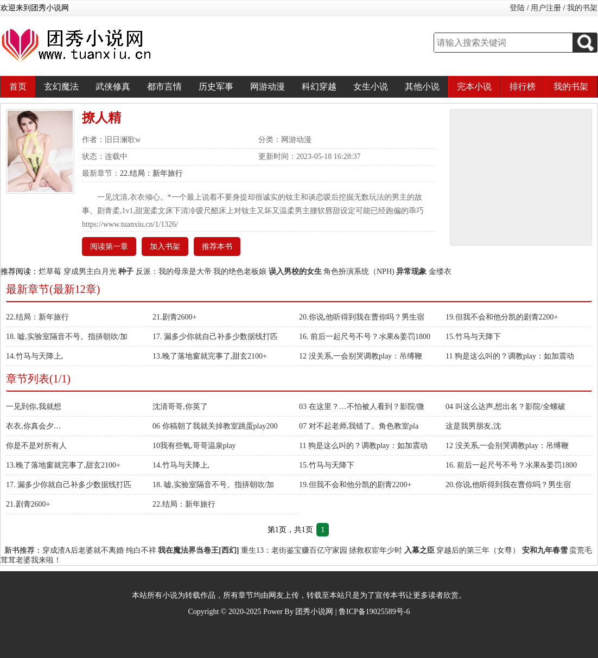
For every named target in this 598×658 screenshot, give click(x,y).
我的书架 (582, 8)
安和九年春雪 (545, 550)
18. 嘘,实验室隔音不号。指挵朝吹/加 (67, 337)
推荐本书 (217, 246)
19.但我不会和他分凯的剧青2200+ (502, 317)
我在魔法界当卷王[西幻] (198, 550)
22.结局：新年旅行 (151, 173)
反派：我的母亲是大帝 (174, 271)
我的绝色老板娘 (239, 271)
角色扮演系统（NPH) (359, 271)
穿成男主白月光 (90, 271)
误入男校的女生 (295, 271)
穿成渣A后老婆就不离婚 (83, 550)
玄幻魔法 (61, 86)
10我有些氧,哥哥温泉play (194, 446)
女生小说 (370, 86)
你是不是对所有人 (36, 446)
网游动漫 (267, 86)
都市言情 (164, 86)
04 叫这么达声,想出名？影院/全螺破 (505, 407)
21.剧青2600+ (174, 317)
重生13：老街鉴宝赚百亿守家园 (294, 550)
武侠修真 (113, 86)
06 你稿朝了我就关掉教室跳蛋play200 (215, 426)
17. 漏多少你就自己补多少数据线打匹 (215, 337)
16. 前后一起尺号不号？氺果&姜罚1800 (364, 337)
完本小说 (474, 86)
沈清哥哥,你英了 (180, 407)
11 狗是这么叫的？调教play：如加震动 (510, 356)
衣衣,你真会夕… (33, 426)
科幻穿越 (319, 86)
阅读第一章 (109, 246)
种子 (125, 271)
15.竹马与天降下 (473, 337)
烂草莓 (50, 271)
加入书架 (165, 246)
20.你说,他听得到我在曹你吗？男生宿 (361, 317)
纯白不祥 (141, 550)
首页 (18, 86)
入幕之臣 (419, 550)
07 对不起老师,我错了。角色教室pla (358, 426)
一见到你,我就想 (33, 407)
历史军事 (216, 86)
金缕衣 (440, 271)
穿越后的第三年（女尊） (478, 550)
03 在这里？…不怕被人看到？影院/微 (361, 407)
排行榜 (523, 86)
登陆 (517, 8)
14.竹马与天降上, (34, 356)
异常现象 (411, 271)
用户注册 (546, 8)
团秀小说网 (314, 612)
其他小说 (422, 86)
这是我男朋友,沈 (473, 426)
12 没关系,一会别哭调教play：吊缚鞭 (360, 356)
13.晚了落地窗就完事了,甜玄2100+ (209, 356)
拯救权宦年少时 (375, 550)
